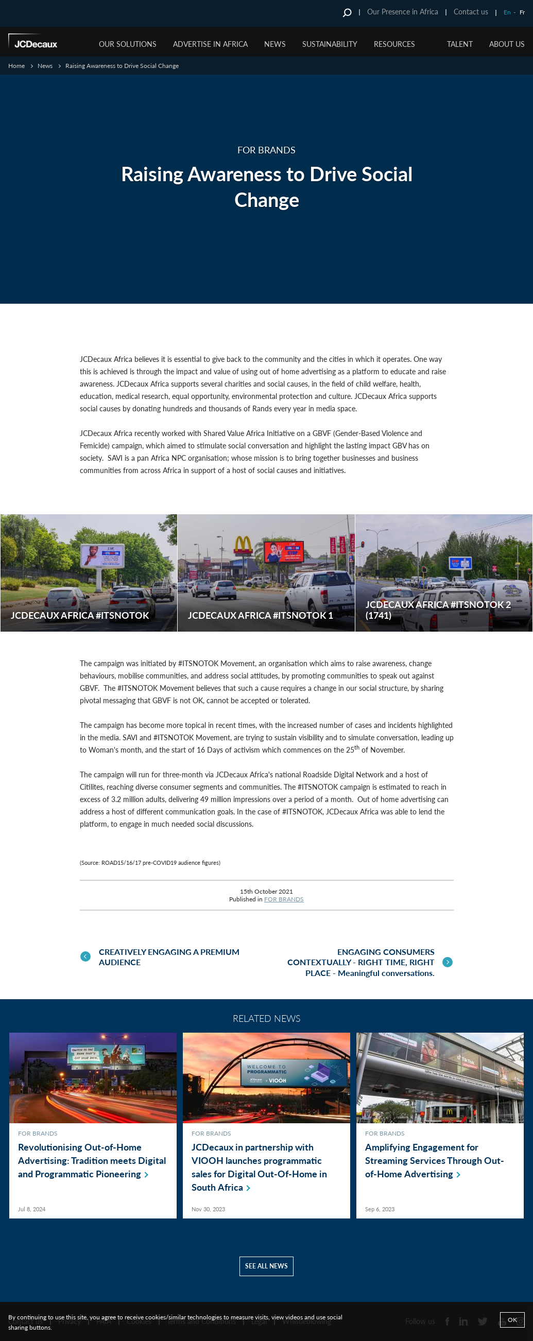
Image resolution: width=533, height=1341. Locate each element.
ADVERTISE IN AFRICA (210, 44)
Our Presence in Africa (402, 11)
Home (16, 65)
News (45, 65)
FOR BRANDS (284, 899)
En (507, 12)
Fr (522, 12)
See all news (266, 1264)
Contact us (471, 11)
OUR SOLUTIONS (128, 44)
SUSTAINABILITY (329, 44)
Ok (512, 1319)
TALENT (460, 44)
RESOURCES (394, 44)
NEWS (275, 44)
